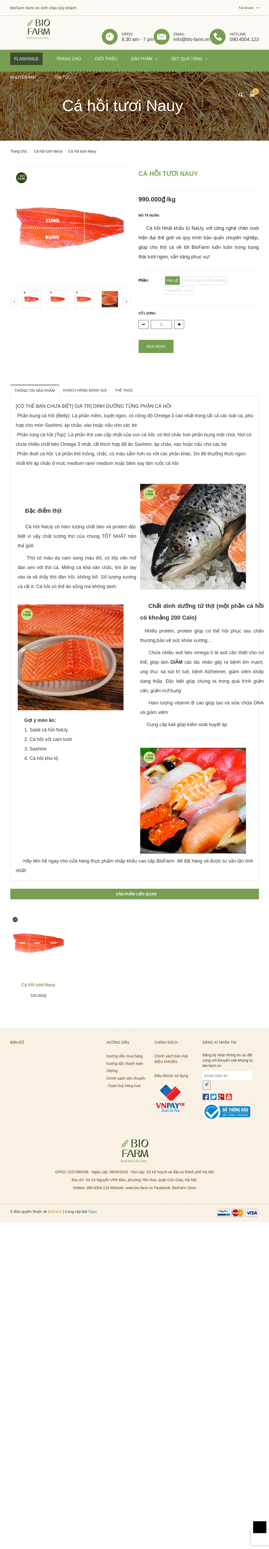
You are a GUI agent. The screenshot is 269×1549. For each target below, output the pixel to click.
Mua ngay (156, 346)
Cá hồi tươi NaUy (48, 151)
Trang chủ (18, 151)
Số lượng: (148, 313)
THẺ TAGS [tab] (124, 390)
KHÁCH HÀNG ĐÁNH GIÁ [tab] (85, 390)
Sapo (92, 1211)
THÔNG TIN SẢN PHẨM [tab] (35, 390)
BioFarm (55, 1211)
